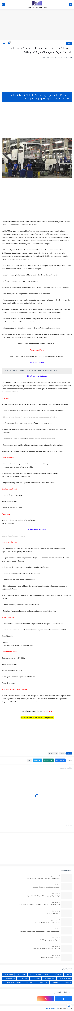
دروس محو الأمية (49, 978)
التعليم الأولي (58, 974)
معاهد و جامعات (43, 982)
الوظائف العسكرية (65, 978)
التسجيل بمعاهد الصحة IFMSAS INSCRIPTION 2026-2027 (43, 878)
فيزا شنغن (68, 982)
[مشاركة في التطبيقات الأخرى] (29, 760)
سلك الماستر (24, 978)
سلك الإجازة (36, 978)
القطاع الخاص (21, 974)
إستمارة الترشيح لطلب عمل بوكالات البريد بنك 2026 (46, 887)
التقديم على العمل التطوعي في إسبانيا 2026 (47, 922)
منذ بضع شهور (55, 876)
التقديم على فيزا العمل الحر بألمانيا (50, 957)
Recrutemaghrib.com (52, 1008)
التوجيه (47, 974)
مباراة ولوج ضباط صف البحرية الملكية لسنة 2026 (46, 949)
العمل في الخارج (53, 753)
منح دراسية (29, 982)
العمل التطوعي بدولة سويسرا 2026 (50, 940)
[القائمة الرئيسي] (70, 4)
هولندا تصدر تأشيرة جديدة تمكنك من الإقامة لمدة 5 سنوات (43, 896)
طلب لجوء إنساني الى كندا (53, 913)
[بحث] (3, 4)
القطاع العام (9, 974)
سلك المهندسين (10, 978)
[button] (60, 760)
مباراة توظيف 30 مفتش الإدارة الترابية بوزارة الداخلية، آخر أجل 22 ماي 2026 (39, 905)
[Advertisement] (37, 24)
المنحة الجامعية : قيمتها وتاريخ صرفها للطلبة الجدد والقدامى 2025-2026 (40, 931)
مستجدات (56, 982)
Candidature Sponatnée (13, 982)
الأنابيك (69, 43)
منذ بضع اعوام (55, 893)
